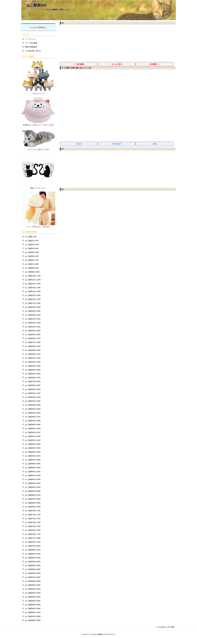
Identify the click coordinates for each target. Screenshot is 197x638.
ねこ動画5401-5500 (32, 448)
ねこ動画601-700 (31, 260)
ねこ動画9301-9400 (32, 601)
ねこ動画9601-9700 (32, 612)
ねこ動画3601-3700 (32, 378)
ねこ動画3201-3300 (32, 362)
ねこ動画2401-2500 (32, 331)
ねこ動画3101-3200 (32, 358)
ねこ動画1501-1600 (32, 295)
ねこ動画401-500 (31, 252)
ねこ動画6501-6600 (32, 491)
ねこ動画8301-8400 (32, 562)
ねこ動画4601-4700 (32, 417)
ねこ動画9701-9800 (32, 616)
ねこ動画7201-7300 (32, 519)
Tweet (78, 144)
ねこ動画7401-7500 (32, 526)
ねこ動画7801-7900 (32, 542)
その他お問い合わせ (33, 51)
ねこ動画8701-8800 (32, 577)
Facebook (117, 144)
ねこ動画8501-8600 (32, 569)
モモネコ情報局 (98, 634)
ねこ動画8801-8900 (32, 581)
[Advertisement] (118, 43)
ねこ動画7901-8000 (32, 546)
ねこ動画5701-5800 (32, 460)
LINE (155, 144)
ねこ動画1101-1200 (32, 280)
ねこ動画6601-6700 (32, 495)
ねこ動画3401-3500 (32, 370)
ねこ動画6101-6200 (32, 475)
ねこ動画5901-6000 (32, 468)
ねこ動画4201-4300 (32, 401)
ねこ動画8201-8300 (32, 558)
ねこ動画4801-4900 (32, 424)
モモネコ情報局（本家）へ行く (57, 10)
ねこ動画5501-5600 (32, 452)
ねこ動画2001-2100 (32, 315)
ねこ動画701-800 (31, 264)
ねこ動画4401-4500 (32, 409)
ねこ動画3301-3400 (32, 366)
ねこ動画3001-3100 (32, 354)
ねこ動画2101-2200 (32, 319)
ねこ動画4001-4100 (32, 393)
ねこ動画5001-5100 (32, 432)
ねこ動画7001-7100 (32, 511)
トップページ (30, 39)
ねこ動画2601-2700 (32, 338)
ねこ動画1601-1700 (32, 299)
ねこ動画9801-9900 (32, 620)
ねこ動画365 (36, 5)
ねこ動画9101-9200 (32, 593)
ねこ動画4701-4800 (32, 421)
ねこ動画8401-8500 (32, 565)
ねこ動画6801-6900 (32, 503)
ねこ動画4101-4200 (32, 397)
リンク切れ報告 (31, 43)
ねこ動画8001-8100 (32, 550)
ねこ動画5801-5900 (32, 464)
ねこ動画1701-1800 (32, 303)
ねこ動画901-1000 (32, 272)
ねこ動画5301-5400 (32, 444)
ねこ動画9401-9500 (32, 605)
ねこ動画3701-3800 (32, 381)
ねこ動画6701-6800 (32, 499)
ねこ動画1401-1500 (32, 291)
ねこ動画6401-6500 (32, 487)
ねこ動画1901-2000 (32, 311)
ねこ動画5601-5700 (32, 456)
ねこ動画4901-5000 (32, 429)
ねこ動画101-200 (31, 241)
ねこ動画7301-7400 (32, 522)
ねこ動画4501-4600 (32, 413)
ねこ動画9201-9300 (32, 597)
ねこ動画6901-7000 (32, 507)
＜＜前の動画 (78, 64)
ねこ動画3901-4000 (32, 389)
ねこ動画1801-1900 (32, 307)
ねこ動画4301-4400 (32, 405)
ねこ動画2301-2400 (32, 327)
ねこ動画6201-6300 (32, 479)
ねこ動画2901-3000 (32, 350)
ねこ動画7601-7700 (32, 534)
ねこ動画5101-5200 (32, 436)
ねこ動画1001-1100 (32, 276)
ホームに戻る (116, 64)
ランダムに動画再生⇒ (38, 27)
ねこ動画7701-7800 (32, 538)
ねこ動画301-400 (31, 248)
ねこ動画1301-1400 (32, 288)
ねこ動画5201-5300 (32, 440)
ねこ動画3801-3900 (32, 385)
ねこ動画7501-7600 (32, 530)
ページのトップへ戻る (166, 627)
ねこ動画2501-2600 (32, 334)
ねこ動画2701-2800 (32, 342)
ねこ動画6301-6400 (32, 483)
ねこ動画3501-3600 (32, 374)
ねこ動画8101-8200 (32, 554)
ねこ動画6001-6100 (32, 472)
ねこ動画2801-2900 (32, 346)
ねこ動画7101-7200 (32, 515)
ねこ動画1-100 (31, 237)
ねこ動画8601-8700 (32, 573)
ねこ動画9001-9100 (32, 589)
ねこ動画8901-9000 (32, 585)
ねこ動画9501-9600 (32, 608)
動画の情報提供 (31, 47)
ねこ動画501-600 (31, 256)
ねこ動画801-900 (31, 268)
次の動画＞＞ (154, 64)
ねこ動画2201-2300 (32, 323)
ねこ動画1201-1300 (32, 284)
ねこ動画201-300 (31, 245)
